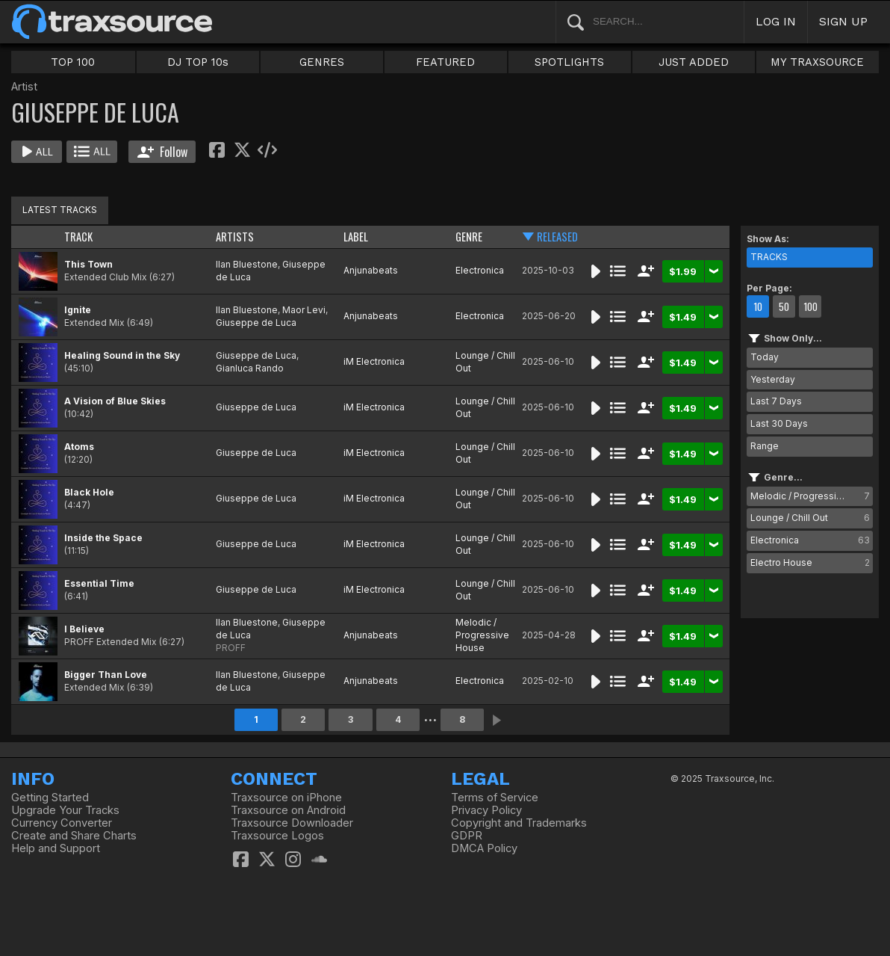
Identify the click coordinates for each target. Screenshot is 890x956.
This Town (88, 264)
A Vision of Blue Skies (115, 401)
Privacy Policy (486, 810)
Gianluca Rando (250, 368)
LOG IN (776, 21)
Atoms (79, 446)
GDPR (466, 835)
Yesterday (772, 379)
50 (784, 306)
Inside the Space (103, 537)
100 (810, 306)
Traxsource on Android (288, 810)
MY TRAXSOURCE (817, 62)
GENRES (321, 62)
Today (764, 357)
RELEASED (557, 236)
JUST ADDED (694, 62)
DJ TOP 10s (197, 62)
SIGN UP (843, 21)
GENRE (468, 236)
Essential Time (99, 583)
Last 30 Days (779, 423)
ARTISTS (235, 236)
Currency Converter (61, 823)
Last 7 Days (776, 401)
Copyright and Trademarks (519, 823)
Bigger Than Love (105, 674)
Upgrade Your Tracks (65, 810)
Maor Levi (304, 309)
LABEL (355, 236)
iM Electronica (374, 361)
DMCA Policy (484, 848)
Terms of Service (494, 797)
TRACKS (769, 256)
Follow (162, 152)
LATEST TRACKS (59, 209)
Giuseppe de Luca (256, 322)
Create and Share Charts (74, 835)
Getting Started (50, 797)
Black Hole (89, 492)
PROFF (231, 647)
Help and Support (55, 848)
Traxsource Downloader (292, 823)
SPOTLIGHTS (569, 62)
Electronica (479, 270)
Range (764, 445)
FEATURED (445, 62)
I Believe (84, 629)
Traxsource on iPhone (286, 797)
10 (757, 306)
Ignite (77, 309)
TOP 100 (73, 62)
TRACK (78, 236)
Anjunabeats (370, 270)
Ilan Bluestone (247, 264)
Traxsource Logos (277, 835)
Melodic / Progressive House (482, 635)
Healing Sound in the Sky (122, 355)
